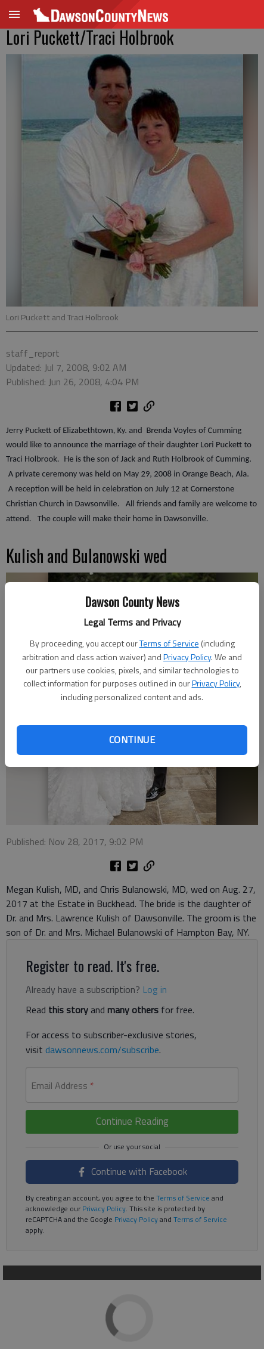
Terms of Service (169, 643)
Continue (132, 739)
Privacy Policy (187, 657)
